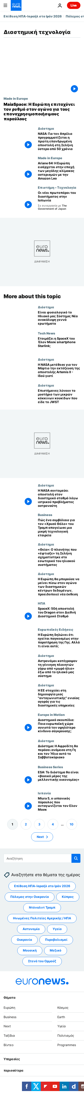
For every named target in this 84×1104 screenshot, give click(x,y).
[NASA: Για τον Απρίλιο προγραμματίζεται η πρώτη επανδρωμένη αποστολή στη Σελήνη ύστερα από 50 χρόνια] (59, 141)
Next (7, 1026)
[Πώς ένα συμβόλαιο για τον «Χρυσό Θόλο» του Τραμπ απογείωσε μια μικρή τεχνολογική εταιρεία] (59, 527)
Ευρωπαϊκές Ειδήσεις (55, 629)
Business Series (50, 766)
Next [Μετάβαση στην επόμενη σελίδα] (40, 837)
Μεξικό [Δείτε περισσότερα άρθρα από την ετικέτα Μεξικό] (55, 950)
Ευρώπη (9, 1007)
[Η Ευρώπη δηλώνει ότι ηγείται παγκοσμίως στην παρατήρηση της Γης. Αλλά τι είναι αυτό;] (59, 640)
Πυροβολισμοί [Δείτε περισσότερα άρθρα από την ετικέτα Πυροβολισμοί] (56, 940)
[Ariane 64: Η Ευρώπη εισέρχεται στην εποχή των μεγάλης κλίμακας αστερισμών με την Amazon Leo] (59, 170)
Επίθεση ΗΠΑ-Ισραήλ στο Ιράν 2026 (33, 16)
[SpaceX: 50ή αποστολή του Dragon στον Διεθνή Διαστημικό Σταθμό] (59, 614)
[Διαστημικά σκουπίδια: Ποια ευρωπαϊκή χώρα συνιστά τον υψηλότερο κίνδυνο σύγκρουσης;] (59, 726)
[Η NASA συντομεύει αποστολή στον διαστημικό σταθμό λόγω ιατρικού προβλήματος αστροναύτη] (59, 498)
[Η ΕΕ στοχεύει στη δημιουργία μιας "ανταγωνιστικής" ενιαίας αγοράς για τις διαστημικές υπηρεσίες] (59, 698)
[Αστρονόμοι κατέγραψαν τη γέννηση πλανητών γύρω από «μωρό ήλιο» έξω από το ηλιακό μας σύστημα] (59, 668)
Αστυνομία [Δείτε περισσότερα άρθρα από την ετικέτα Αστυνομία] (31, 929)
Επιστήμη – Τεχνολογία (57, 187)
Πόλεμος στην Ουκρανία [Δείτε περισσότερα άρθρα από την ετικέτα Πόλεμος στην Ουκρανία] (29, 897)
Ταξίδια (9, 1035)
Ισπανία (44, 793)
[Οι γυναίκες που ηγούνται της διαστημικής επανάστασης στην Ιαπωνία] (59, 200)
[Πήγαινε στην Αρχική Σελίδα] (16, 5)
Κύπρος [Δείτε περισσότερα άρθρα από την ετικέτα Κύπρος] (68, 897)
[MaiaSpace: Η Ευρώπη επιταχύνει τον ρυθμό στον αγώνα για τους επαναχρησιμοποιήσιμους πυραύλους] (42, 111)
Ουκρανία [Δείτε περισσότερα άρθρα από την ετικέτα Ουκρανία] (24, 940)
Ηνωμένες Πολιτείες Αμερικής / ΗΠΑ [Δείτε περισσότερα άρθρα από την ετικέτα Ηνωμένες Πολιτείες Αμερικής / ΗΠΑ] (42, 918)
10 (71, 824)
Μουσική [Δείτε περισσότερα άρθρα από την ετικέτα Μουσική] (30, 950)
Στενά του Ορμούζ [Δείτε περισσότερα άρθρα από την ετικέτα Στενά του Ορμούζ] (42, 961)
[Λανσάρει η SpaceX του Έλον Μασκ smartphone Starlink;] (59, 344)
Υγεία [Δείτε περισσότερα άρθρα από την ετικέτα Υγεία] (57, 929)
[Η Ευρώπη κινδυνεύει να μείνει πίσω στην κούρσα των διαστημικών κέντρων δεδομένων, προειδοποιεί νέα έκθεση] (59, 586)
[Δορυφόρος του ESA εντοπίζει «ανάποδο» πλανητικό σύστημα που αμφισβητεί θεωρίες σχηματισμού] (59, 318)
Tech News (46, 333)
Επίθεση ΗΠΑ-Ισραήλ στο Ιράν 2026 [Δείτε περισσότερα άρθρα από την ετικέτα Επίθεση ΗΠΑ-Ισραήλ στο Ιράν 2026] (42, 886)
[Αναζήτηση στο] (42, 858)
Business (45, 514)
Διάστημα (46, 128)
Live (74, 5)
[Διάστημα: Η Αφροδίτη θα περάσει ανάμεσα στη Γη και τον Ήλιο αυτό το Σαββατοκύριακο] (59, 752)
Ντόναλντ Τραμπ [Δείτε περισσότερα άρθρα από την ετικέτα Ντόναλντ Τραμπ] (42, 907)
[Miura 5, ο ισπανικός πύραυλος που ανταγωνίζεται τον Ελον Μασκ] (59, 804)
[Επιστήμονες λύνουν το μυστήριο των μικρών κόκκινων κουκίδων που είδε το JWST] (59, 396)
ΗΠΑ (41, 603)
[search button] (75, 858)
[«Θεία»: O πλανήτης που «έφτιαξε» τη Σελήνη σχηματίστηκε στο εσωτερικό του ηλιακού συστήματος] (59, 557)
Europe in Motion (51, 714)
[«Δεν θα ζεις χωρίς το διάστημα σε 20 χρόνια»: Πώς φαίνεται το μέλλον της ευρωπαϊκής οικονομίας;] (59, 778)
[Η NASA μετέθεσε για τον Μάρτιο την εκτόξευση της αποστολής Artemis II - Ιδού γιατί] (59, 370)
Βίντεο (8, 1045)
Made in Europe (16, 98)
